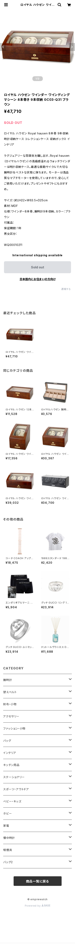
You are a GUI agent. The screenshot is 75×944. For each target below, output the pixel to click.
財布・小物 (10, 704)
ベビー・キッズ (12, 801)
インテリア (9, 752)
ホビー (7, 813)
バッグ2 (8, 862)
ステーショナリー (14, 777)
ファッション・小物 (14, 728)
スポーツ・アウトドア (16, 789)
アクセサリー (11, 716)
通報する (66, 289)
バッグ (7, 740)
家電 (6, 825)
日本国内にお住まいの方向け (38, 279)
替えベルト (10, 692)
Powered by (37, 905)
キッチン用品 (11, 765)
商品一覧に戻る (37, 881)
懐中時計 (9, 837)
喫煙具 (7, 850)
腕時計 (7, 680)
